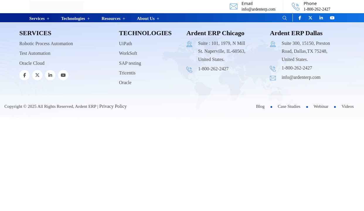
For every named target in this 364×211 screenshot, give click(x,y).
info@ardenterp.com (258, 9)
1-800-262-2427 (317, 9)
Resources (110, 18)
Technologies (73, 18)
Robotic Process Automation (46, 43)
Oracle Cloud (32, 63)
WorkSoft (128, 53)
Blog (260, 106)
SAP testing (130, 63)
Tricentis (127, 72)
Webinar (321, 106)
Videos (347, 106)
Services (37, 18)
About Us (145, 18)
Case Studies (289, 106)
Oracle (125, 82)
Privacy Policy (113, 106)
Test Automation (34, 53)
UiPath (125, 43)
